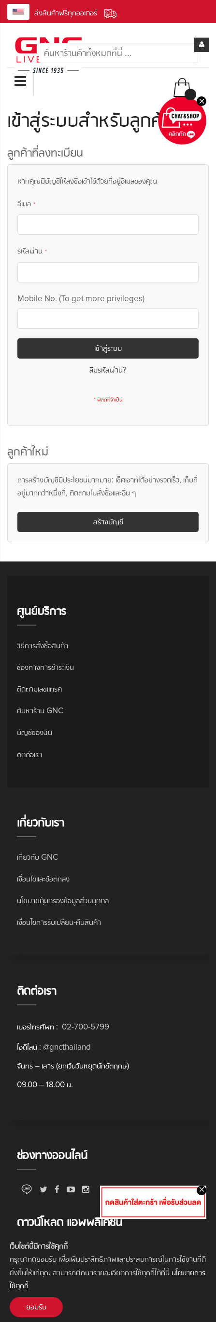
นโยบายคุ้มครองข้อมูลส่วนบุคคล (63, 900)
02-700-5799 (84, 1027)
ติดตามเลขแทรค (39, 689)
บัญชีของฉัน (34, 732)
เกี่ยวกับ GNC (37, 857)
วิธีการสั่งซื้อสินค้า (42, 646)
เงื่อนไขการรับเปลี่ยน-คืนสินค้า (59, 922)
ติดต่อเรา (29, 754)
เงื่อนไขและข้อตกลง (43, 879)
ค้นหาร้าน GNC (40, 711)
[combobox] (118, 53)
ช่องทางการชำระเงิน (45, 667)
